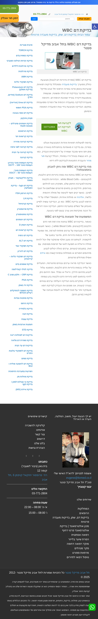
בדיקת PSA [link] (27, 280)
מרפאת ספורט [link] (80, 552)
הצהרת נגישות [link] (37, 447)
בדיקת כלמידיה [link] (25, 308)
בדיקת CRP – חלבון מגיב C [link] (20, 274)
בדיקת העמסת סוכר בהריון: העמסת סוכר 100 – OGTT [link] (20, 164)
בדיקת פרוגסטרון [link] (24, 209)
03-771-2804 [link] (9, 8)
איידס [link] (42, 253)
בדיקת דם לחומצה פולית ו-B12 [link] (20, 365)
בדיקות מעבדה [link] (69, 84)
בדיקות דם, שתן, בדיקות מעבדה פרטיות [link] (53, 34)
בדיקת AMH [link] (26, 76)
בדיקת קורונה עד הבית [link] (22, 152)
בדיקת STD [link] (27, 330)
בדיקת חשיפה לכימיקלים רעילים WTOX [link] (21, 291)
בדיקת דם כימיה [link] (25, 235)
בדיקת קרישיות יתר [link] (23, 136)
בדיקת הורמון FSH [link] (24, 193)
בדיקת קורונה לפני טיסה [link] (21, 147)
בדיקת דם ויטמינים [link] (24, 219)
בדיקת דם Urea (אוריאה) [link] (21, 102)
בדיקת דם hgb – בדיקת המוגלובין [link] (21, 186)
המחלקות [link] (83, 508)
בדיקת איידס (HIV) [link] (24, 389)
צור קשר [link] (40, 434)
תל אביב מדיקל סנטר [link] (77, 572)
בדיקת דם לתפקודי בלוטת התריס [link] (20, 352)
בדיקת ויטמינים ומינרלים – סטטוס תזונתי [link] (20, 124)
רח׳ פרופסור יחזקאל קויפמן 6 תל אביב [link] (69, 14)
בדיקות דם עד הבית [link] (23, 345)
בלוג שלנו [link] (39, 443)
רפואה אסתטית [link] (80, 534)
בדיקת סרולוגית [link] (25, 71)
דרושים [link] (41, 438)
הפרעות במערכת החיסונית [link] (20, 371)
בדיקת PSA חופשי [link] (24, 107)
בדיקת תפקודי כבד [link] (24, 246)
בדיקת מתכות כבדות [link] (23, 298)
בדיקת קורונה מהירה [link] (23, 141)
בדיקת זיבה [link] (27, 314)
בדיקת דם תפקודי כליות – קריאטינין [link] (20, 257)
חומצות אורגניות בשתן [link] (22, 324)
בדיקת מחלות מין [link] (24, 376)
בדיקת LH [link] (27, 198)
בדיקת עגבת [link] (26, 319)
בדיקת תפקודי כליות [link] (23, 82)
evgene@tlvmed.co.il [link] (78, 477)
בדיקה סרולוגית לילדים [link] (22, 66)
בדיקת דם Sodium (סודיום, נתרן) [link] (20, 96)
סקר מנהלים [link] (81, 548)
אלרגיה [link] (80, 197)
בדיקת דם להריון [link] (25, 251)
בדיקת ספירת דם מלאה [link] (21, 340)
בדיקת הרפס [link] (26, 303)
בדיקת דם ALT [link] (26, 241)
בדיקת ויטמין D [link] (25, 225)
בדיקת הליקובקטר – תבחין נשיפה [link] (20, 179)
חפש (34, 19)
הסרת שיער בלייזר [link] (78, 539)
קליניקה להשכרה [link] (35, 425)
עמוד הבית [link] (84, 34)
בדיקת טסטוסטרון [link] (24, 214)
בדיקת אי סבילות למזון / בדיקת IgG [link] (21, 383)
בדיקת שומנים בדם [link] (24, 264)
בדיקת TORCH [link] (26, 50)
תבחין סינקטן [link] (26, 118)
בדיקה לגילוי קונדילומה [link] (22, 269)
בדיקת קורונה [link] (26, 157)
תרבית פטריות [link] (26, 45)
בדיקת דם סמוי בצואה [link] (22, 113)
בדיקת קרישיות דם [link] (24, 230)
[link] (95, 27)
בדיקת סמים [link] (26, 358)
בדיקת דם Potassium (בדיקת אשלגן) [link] (22, 88)
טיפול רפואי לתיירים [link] (78, 557)
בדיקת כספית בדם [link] (24, 55)
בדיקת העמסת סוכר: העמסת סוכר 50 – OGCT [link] (20, 171)
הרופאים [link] (84, 513)
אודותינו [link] (40, 429)
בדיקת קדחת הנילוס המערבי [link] (19, 61)
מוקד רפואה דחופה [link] (78, 543)
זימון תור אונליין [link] (84, 19)
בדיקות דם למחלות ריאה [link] (21, 335)
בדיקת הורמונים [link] (25, 131)
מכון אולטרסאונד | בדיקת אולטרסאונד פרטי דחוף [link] (74, 528)
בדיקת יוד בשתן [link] (25, 285)
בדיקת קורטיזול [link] (25, 204)
